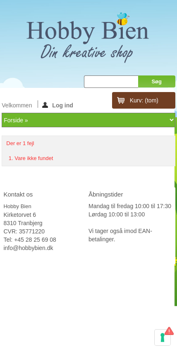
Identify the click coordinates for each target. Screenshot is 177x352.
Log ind (57, 105)
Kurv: (144, 100)
